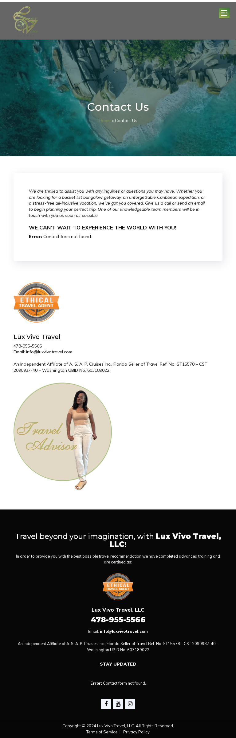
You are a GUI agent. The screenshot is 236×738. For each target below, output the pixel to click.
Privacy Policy (136, 731)
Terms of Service (102, 731)
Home (105, 120)
